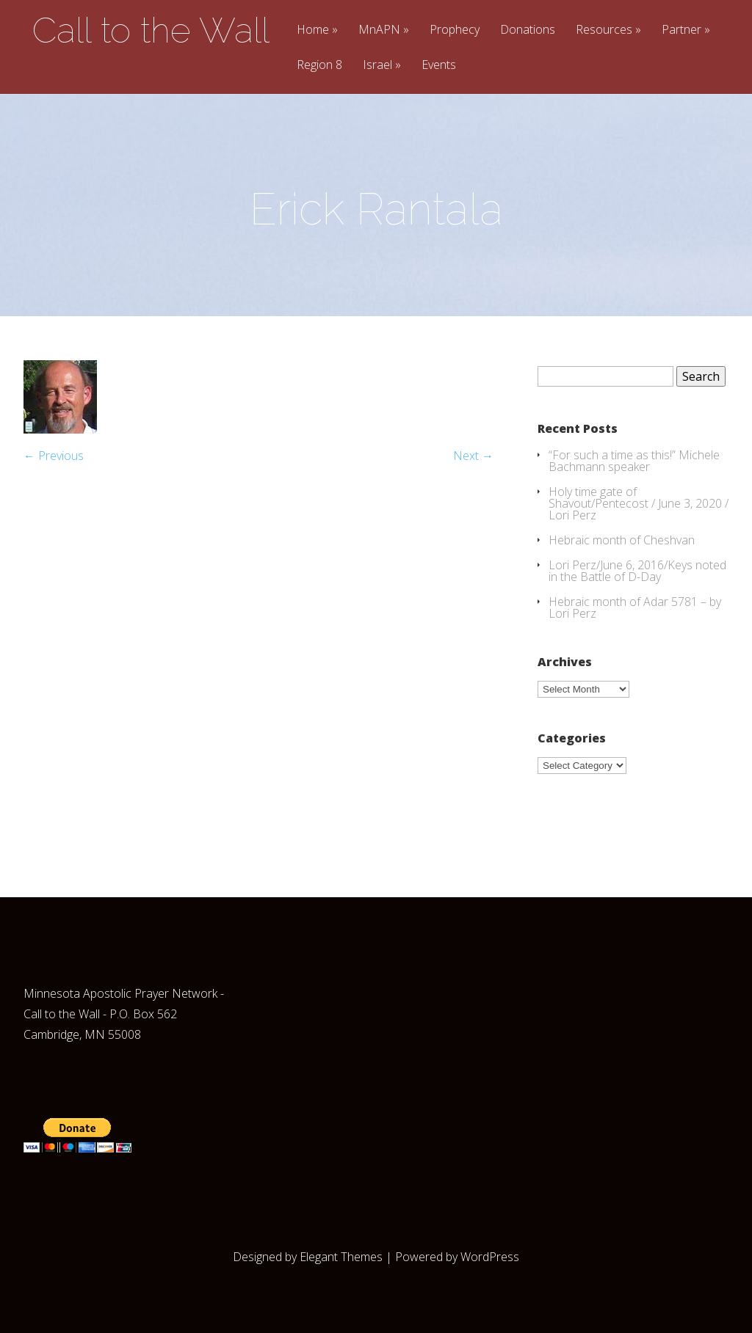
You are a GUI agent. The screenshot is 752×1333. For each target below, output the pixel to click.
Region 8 (319, 66)
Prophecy (455, 30)
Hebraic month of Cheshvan (622, 540)
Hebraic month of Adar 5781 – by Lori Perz (635, 607)
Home (313, 30)
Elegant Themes (341, 1257)
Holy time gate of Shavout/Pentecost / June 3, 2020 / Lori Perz (638, 503)
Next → (473, 456)
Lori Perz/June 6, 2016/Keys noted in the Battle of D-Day (637, 571)
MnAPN (379, 30)
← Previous (54, 456)
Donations (527, 30)
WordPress (489, 1257)
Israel (377, 66)
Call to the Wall (151, 30)
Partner (681, 30)
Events (439, 66)
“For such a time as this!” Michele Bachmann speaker (634, 461)
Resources (604, 30)
